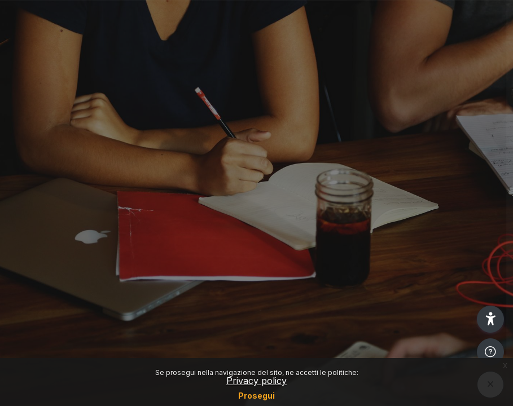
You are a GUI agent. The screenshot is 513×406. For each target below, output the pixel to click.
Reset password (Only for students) (394, 183)
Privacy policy (256, 380)
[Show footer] (490, 351)
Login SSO (394, 133)
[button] (490, 319)
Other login (394, 285)
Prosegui (256, 395)
